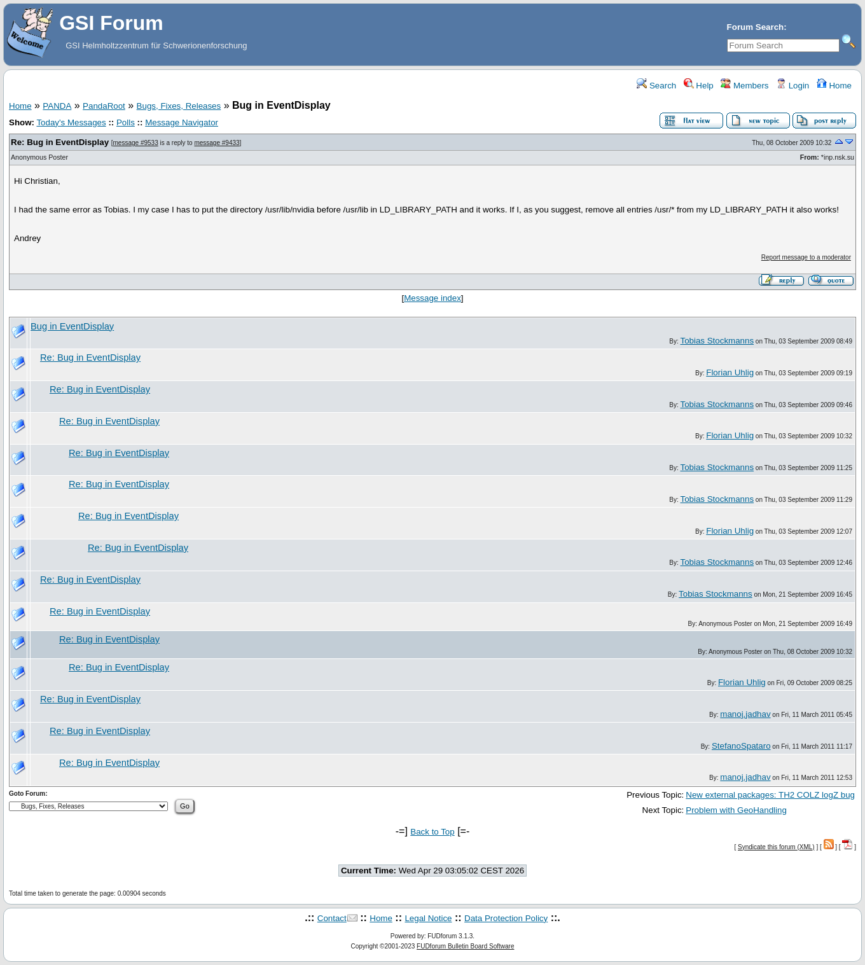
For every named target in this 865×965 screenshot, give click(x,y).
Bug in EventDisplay (72, 326)
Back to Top (432, 832)
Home (834, 85)
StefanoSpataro (741, 746)
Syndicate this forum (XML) (776, 847)
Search (656, 85)
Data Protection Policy (506, 918)
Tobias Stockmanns (717, 340)
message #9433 (216, 142)
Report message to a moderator (806, 257)
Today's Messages (71, 122)
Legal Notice (428, 918)
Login (792, 85)
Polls (125, 122)
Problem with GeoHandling (736, 810)
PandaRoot (104, 106)
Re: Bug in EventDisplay (60, 142)
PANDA (57, 106)
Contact (332, 918)
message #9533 (135, 142)
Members (744, 85)
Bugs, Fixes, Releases (179, 106)
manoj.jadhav (745, 714)
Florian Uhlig (730, 372)
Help (699, 85)
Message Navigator (181, 122)
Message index (432, 298)
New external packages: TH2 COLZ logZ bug (770, 795)
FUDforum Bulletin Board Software (465, 946)
